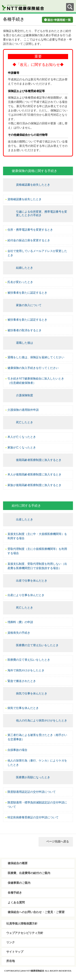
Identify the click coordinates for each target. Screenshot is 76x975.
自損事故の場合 (17, 749)
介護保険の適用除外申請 (23, 409)
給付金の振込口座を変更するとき (28, 240)
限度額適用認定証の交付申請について (31, 791)
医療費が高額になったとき (33, 777)
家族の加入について (29, 305)
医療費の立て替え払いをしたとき (37, 645)
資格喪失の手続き (18, 632)
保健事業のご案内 (19, 882)
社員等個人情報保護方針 (21, 923)
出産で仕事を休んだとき (31, 580)
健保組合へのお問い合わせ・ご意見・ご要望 (36, 912)
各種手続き (15, 892)
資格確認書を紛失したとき (33, 184)
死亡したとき (24, 422)
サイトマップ (14, 951)
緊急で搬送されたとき (21, 681)
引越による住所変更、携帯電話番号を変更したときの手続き (41, 213)
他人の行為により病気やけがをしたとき (41, 720)
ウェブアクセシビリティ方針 (24, 933)
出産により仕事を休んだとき (25, 595)
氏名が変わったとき (20, 282)
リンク (10, 942)
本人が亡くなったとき (21, 436)
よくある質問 (16, 902)
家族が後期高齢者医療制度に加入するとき (34, 485)
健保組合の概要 (18, 863)
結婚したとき (24, 267)
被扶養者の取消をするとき (24, 330)
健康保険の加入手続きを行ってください (33, 368)
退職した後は (24, 342)
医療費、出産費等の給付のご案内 (29, 873)
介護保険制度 (24, 395)
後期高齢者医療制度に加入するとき (38, 460)
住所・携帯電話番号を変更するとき (30, 229)
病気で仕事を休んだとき (31, 693)
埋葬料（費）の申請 (20, 622)
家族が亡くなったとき (21, 447)
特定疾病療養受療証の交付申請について (33, 817)
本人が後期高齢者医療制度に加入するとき (34, 474)
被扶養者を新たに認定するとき (27, 292)
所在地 (10, 961)
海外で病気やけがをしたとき (25, 670)
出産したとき (24, 519)
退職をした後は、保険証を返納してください (35, 357)
